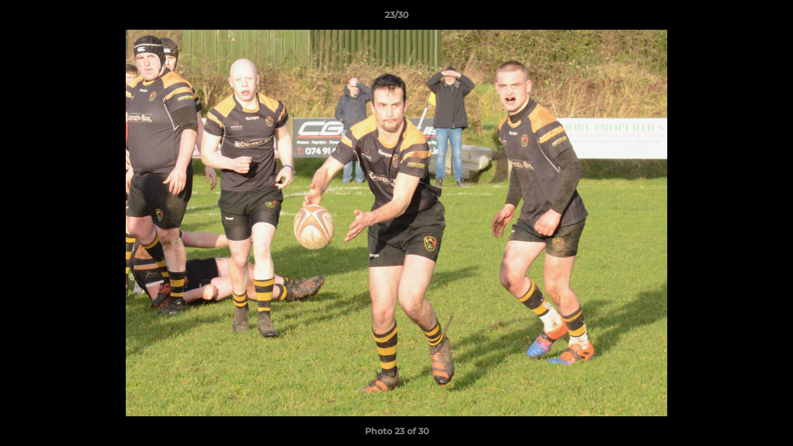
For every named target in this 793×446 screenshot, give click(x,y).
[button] (770, 18)
